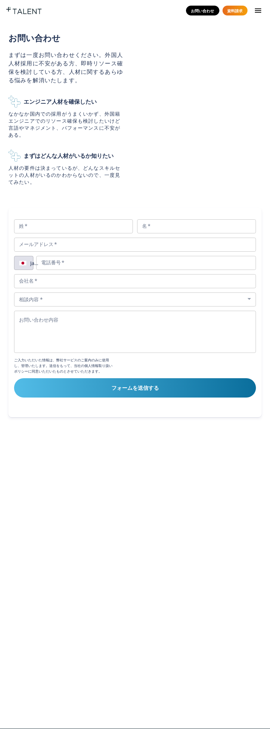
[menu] (258, 11)
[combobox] (35, 263)
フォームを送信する (135, 387)
